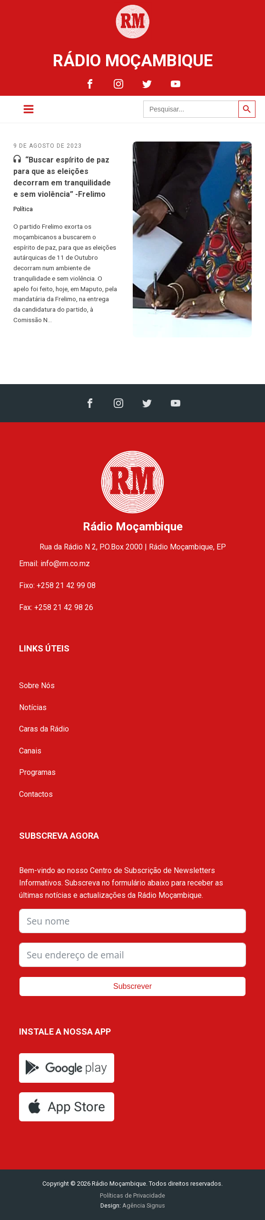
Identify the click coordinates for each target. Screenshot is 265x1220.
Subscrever (132, 986)
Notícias (33, 707)
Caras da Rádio (44, 728)
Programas (37, 772)
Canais (30, 750)
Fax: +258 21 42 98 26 (56, 607)
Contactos (36, 794)
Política (23, 209)
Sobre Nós (37, 685)
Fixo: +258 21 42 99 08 (57, 585)
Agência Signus (143, 1205)
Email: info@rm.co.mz (54, 563)
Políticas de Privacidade (132, 1195)
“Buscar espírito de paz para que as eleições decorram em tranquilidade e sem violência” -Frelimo (62, 177)
